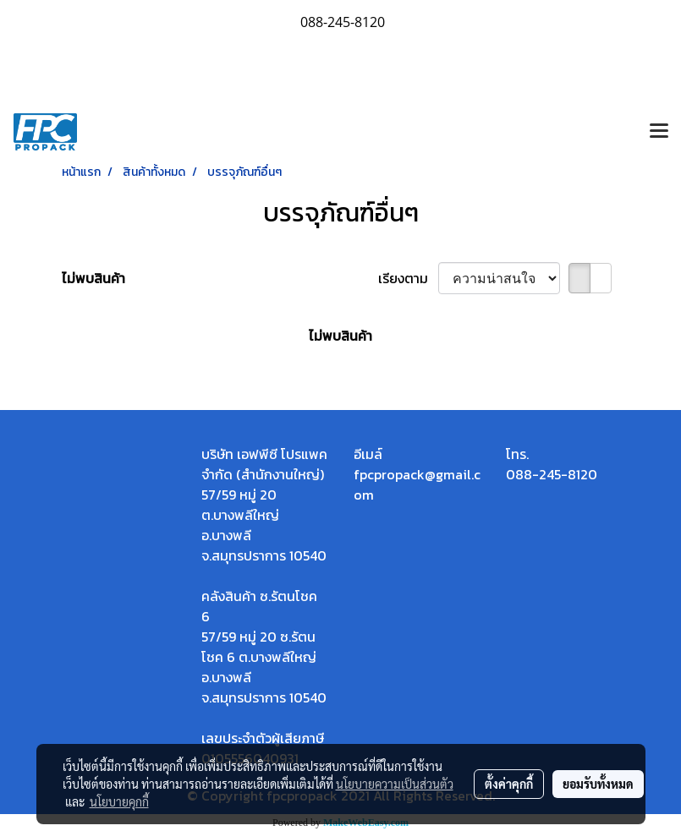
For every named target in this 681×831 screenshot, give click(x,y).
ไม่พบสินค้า (93, 278)
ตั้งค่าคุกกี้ (509, 783)
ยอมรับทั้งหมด (598, 783)
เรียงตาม (408, 278)
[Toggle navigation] (659, 131)
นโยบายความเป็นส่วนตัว (394, 783)
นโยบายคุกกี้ (119, 801)
